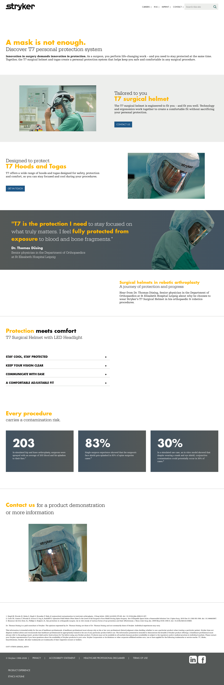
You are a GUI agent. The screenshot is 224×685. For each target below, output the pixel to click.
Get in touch (15, 188)
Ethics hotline (16, 676)
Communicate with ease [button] (25, 374)
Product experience (19, 670)
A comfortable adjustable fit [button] (30, 383)
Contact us (123, 124)
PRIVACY (36, 657)
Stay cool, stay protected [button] (27, 357)
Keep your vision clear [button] (24, 365)
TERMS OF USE (140, 657)
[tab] (58, 357)
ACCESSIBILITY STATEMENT (62, 657)
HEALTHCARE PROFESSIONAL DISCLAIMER (104, 657)
